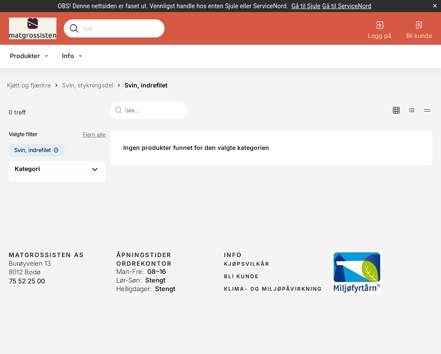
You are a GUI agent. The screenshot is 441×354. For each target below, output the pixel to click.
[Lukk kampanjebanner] (435, 6)
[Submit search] (74, 28)
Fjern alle (94, 134)
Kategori (27, 168)
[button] (396, 110)
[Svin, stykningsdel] (88, 85)
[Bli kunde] (419, 28)
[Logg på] (379, 28)
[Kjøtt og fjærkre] (28, 85)
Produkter (25, 56)
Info (68, 56)
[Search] (120, 28)
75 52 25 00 (27, 281)
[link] (306, 6)
